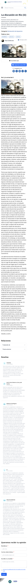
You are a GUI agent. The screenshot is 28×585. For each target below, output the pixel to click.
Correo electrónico (7, 552)
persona (11, 36)
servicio (18, 36)
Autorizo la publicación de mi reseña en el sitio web (14, 570)
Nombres (4, 546)
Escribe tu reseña (7, 559)
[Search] (25, 7)
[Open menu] (2, 8)
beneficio (4, 36)
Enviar (4, 574)
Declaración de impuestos (15, 31)
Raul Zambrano (9, 40)
